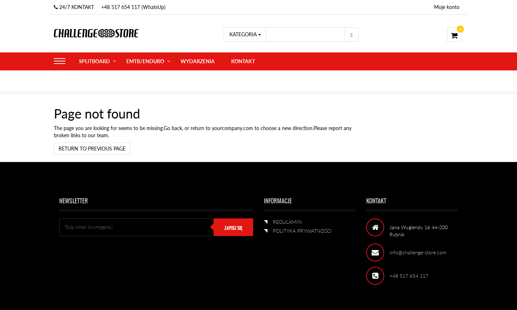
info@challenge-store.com (418, 252)
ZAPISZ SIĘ (233, 228)
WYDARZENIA (198, 61)
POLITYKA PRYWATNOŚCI (302, 231)
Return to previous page (92, 148)
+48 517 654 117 (409, 276)
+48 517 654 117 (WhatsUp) (133, 7)
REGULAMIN (287, 222)
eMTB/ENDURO (145, 61)
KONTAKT (243, 61)
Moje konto (447, 7)
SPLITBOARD (94, 61)
